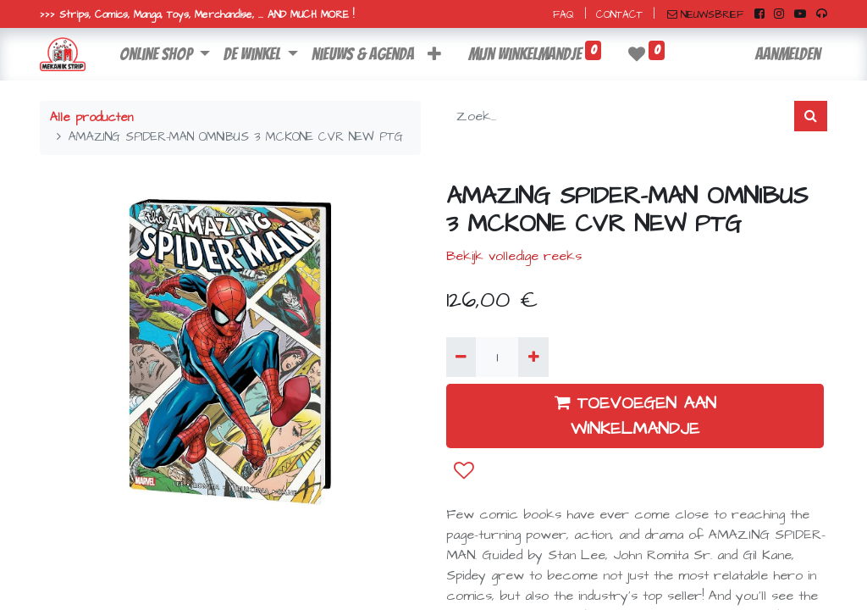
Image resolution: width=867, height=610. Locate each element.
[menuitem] (363, 54)
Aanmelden (787, 54)
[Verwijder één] (461, 356)
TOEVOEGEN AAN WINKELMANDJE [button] (635, 416)
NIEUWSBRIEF (705, 15)
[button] (434, 54)
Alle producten (91, 117)
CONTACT (619, 15)
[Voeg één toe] (533, 356)
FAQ (563, 15)
